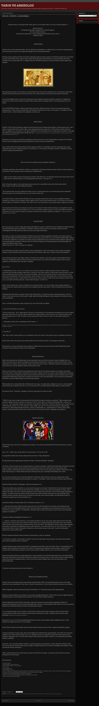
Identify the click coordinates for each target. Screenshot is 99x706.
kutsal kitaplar (33, 693)
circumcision (16, 693)
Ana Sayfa (38, 700)
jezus (27, 693)
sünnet (60, 693)
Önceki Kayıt (71, 700)
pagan (50, 693)
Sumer (53, 693)
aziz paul (12, 693)
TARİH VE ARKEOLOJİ (17, 5)
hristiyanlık (23, 693)
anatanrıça (8, 693)
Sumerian (57, 693)
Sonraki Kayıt (5, 700)
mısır (43, 693)
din (20, 693)
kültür (38, 693)
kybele (41, 693)
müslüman (47, 693)
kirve (30, 693)
